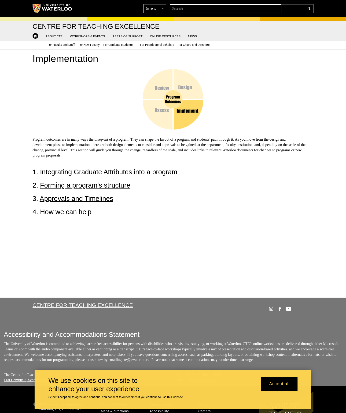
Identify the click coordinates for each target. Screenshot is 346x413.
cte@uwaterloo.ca (136, 360)
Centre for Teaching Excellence (83, 305)
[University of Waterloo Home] (52, 8)
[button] (275, 8)
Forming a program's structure (85, 185)
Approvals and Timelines (76, 198)
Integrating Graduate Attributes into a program (108, 172)
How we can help (66, 212)
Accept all (279, 384)
